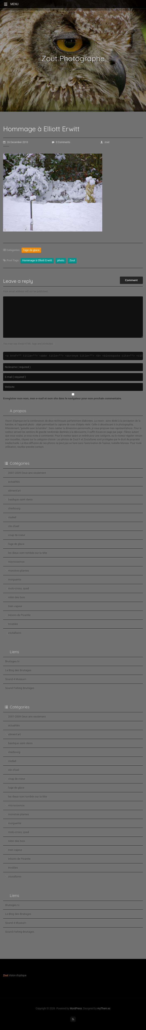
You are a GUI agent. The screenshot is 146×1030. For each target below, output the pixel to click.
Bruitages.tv (12, 661)
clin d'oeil (13, 526)
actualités (14, 481)
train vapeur (15, 606)
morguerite (14, 579)
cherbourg (14, 508)
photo (60, 260)
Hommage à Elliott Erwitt (37, 260)
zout (104, 142)
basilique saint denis (20, 499)
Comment (131, 280)
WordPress (76, 1008)
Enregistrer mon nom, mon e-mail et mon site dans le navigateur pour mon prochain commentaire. (62, 398)
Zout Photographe (73, 58)
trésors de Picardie (19, 615)
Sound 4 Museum (15, 679)
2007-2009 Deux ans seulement (27, 472)
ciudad (12, 517)
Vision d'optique (73, 68)
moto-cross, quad (18, 588)
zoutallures (14, 632)
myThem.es (103, 1008)
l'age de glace (31, 250)
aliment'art (14, 490)
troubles (13, 623)
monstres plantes (18, 570)
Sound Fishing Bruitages (19, 688)
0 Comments (61, 142)
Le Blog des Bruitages (18, 670)
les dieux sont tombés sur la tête (27, 552)
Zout (72, 260)
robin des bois (16, 597)
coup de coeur (16, 535)
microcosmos (16, 561)
